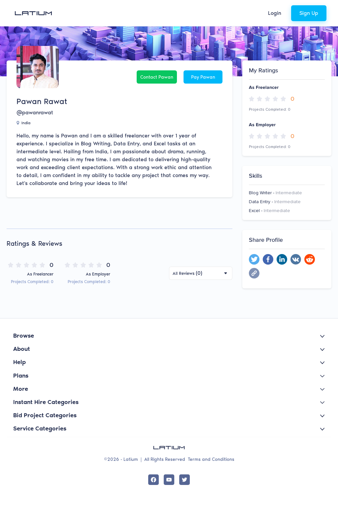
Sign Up (308, 13)
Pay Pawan (203, 77)
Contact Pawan (156, 77)
